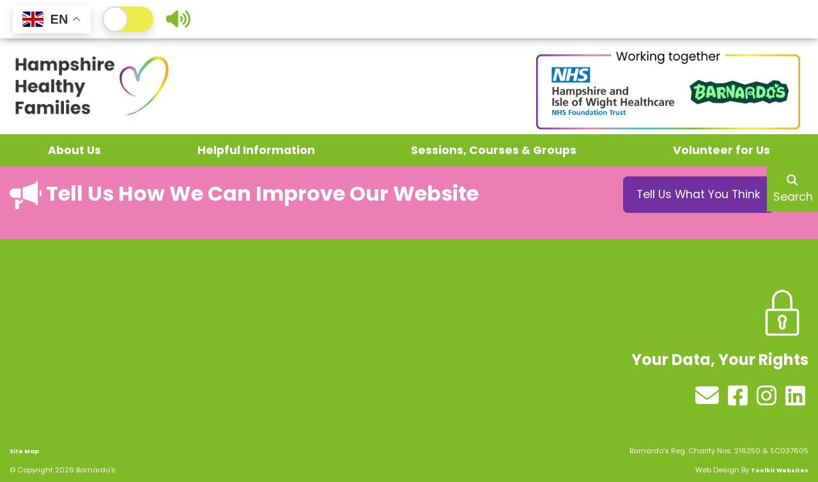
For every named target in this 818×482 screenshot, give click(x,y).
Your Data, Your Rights (719, 359)
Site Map (24, 451)
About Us (74, 150)
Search (793, 190)
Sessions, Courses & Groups (493, 150)
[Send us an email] (708, 400)
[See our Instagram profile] (767, 400)
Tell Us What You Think (698, 194)
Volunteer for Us (721, 150)
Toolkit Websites (779, 470)
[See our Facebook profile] (739, 400)
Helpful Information (256, 150)
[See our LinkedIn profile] (795, 400)
